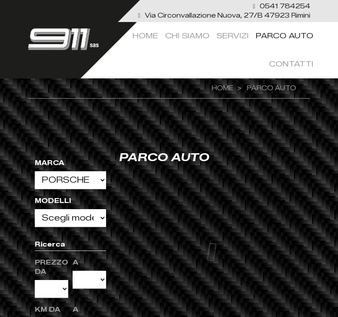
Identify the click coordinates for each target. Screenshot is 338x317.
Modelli (53, 201)
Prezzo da (51, 267)
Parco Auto (284, 36)
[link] (223, 15)
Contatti (291, 64)
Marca (49, 163)
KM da (47, 309)
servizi (233, 36)
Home (145, 36)
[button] (280, 6)
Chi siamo (187, 36)
